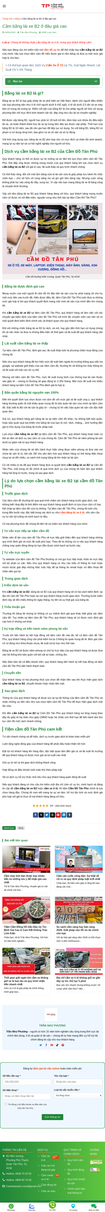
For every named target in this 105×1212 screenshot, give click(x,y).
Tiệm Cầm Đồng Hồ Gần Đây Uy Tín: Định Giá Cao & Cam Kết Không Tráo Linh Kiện (25, 930)
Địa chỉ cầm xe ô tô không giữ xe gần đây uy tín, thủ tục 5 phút (78, 979)
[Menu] (4, 6)
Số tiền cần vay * (12, 1076)
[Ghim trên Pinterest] (58, 815)
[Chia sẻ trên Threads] (52, 815)
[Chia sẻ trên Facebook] (35, 815)
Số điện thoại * (10, 1090)
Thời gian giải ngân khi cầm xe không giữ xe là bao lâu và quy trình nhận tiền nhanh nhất (26, 981)
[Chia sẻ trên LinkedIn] (63, 815)
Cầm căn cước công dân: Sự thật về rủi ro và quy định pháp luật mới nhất (78, 878)
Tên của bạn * (61, 1076)
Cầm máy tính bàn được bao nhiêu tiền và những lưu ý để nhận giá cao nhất (25, 879)
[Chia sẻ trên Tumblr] (69, 815)
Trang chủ (7, 18)
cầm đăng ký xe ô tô (72, 512)
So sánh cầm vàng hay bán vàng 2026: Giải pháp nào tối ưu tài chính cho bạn (78, 930)
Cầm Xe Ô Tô (54, 65)
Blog (17, 18)
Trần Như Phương (28, 32)
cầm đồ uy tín (52, 49)
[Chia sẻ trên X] (41, 815)
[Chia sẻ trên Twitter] (46, 815)
